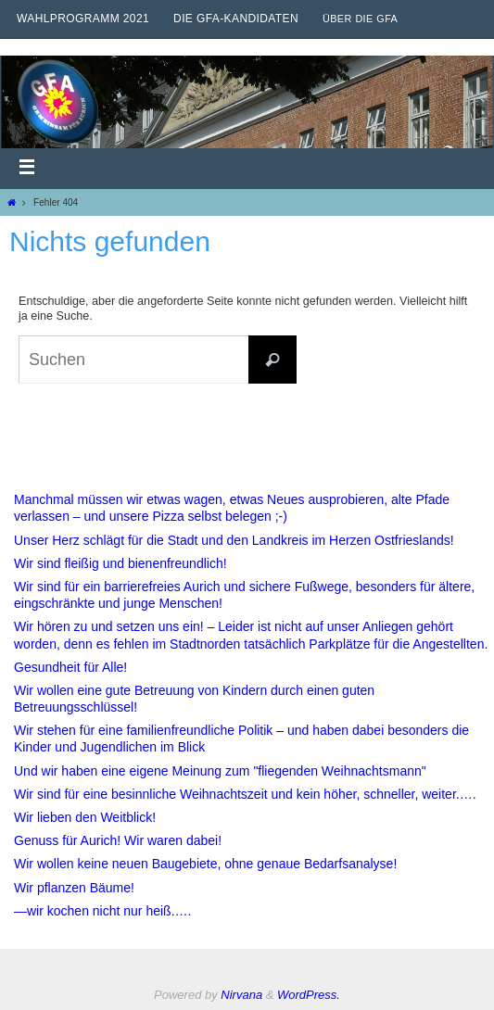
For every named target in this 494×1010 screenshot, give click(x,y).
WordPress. (308, 995)
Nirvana (241, 995)
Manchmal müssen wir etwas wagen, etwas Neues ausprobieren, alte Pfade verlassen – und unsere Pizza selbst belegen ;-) (232, 508)
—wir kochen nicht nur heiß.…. (102, 910)
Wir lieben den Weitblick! (85, 817)
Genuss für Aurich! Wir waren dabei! (118, 840)
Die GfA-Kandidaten (235, 18)
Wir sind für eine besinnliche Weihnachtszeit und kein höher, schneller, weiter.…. (245, 794)
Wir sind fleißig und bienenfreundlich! (120, 563)
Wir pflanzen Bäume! (74, 887)
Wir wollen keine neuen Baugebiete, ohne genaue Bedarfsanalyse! (205, 863)
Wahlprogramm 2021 (83, 18)
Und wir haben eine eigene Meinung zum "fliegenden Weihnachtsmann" (220, 771)
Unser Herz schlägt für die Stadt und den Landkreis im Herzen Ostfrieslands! (234, 540)
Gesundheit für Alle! (70, 667)
